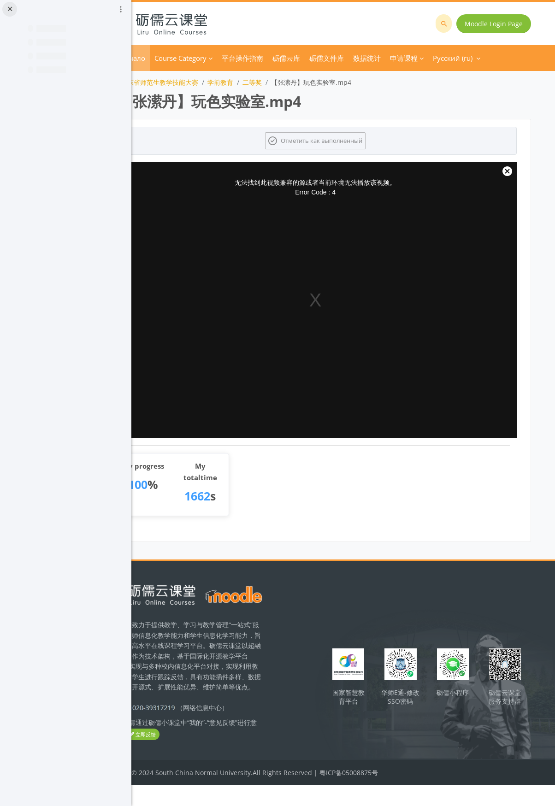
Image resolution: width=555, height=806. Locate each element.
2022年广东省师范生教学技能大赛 (202, 82)
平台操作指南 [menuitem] (295, 58)
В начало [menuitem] (182, 58)
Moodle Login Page (496, 23)
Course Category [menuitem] (233, 58)
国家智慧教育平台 (373, 704)
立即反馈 (223, 755)
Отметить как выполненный (349, 140)
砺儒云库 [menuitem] (339, 58)
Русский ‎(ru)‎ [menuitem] (452, 58)
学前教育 (273, 82)
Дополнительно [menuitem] (389, 58)
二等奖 (305, 82)
